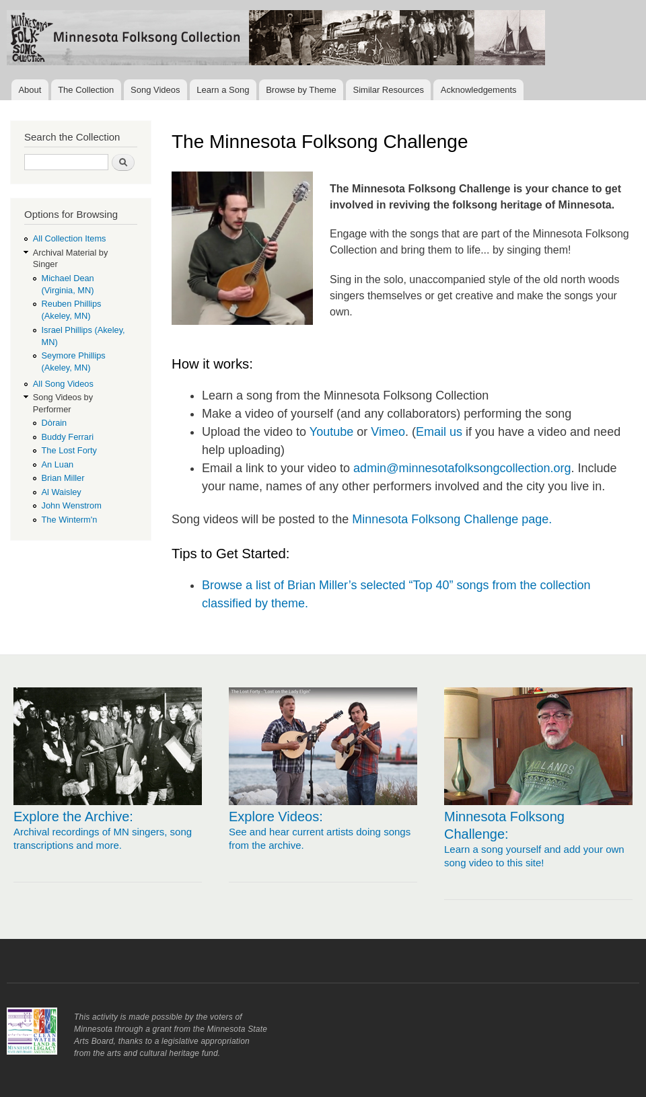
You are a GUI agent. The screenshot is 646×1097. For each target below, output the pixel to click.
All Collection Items (69, 238)
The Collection (86, 90)
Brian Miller (63, 478)
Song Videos (155, 90)
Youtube (331, 432)
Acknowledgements (479, 90)
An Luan (58, 464)
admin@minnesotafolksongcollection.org (462, 468)
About (29, 90)
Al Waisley (61, 492)
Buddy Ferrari (68, 437)
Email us (439, 432)
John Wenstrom (72, 505)
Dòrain (54, 423)
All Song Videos (63, 384)
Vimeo (388, 432)
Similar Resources (388, 90)
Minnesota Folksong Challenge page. (452, 519)
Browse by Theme (301, 90)
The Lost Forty (69, 450)
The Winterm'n (70, 520)
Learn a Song (222, 90)
